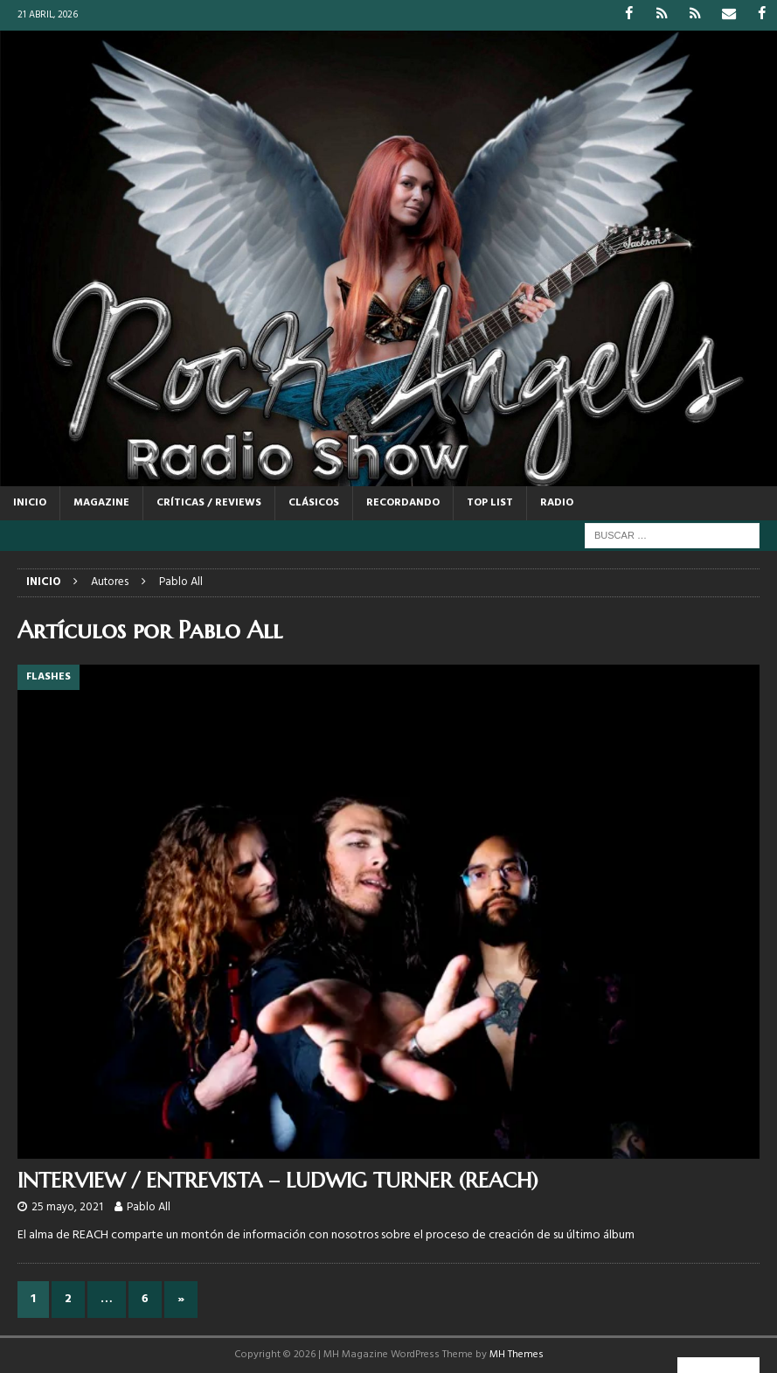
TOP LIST (490, 503)
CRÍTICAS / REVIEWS (208, 503)
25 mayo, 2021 (67, 1207)
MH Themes (516, 1354)
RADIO (556, 503)
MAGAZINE (101, 503)
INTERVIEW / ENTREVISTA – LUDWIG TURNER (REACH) (277, 1180)
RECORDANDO (403, 503)
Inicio (29, 503)
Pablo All (148, 1207)
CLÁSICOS (313, 503)
